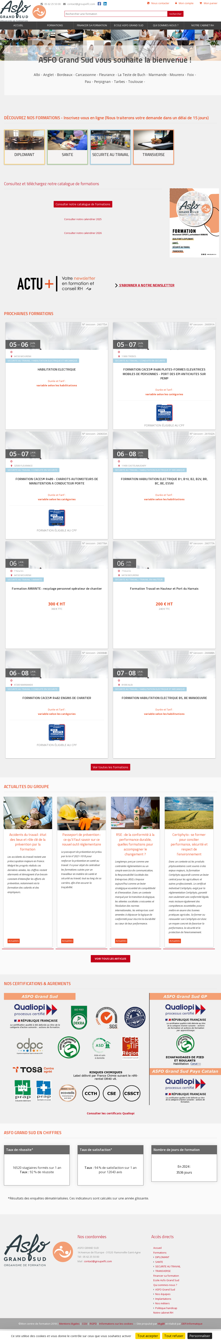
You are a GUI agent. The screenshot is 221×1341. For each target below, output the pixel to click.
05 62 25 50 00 (51, 4)
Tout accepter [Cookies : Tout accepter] (147, 1336)
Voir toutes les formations (110, 767)
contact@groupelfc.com (79, 4)
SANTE (159, 1273)
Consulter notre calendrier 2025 (83, 219)
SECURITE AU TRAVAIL (168, 1278)
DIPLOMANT (162, 1269)
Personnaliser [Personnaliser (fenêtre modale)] (199, 1336)
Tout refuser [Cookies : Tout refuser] (173, 1336)
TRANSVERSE (163, 1283)
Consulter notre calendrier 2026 (83, 233)
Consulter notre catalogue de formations (83, 204)
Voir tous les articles (110, 958)
